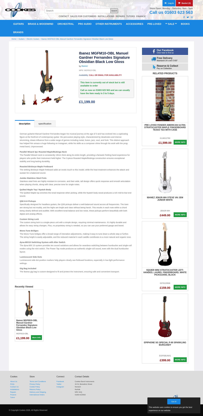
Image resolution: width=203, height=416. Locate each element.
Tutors (12, 397)
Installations (14, 389)
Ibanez (85, 66)
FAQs (12, 384)
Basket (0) (184, 3)
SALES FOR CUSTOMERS (83, 16)
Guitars (18, 24)
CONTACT (64, 16)
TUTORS (130, 16)
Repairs (13, 392)
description (24, 124)
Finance (13, 395)
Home (14, 39)
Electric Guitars (33, 39)
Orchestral (65, 24)
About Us (13, 381)
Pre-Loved (154, 24)
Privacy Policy (35, 384)
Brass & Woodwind (40, 24)
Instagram (60, 387)
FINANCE (141, 16)
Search (114, 11)
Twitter (59, 384)
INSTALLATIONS (106, 16)
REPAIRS (120, 16)
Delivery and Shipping (38, 392)
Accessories (134, 24)
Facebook (60, 381)
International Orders (37, 395)
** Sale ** (171, 24)
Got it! (173, 401)
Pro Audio (84, 24)
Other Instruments (109, 24)
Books (185, 24)
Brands (18, 32)
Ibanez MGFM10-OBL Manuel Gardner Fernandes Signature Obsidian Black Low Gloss (77, 39)
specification (44, 124)
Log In (169, 3)
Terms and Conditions (38, 381)
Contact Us (14, 387)
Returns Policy (35, 389)
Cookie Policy (35, 387)
